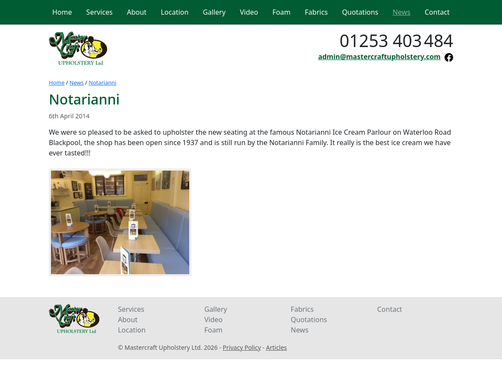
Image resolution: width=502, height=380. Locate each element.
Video (213, 319)
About (127, 319)
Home (56, 82)
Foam (213, 330)
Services (131, 309)
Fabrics (302, 309)
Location (132, 330)
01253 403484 (396, 40)
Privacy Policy (242, 347)
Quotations (309, 319)
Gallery (215, 309)
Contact (389, 309)
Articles (276, 347)
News (77, 82)
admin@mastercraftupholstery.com (379, 56)
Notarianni (102, 82)
